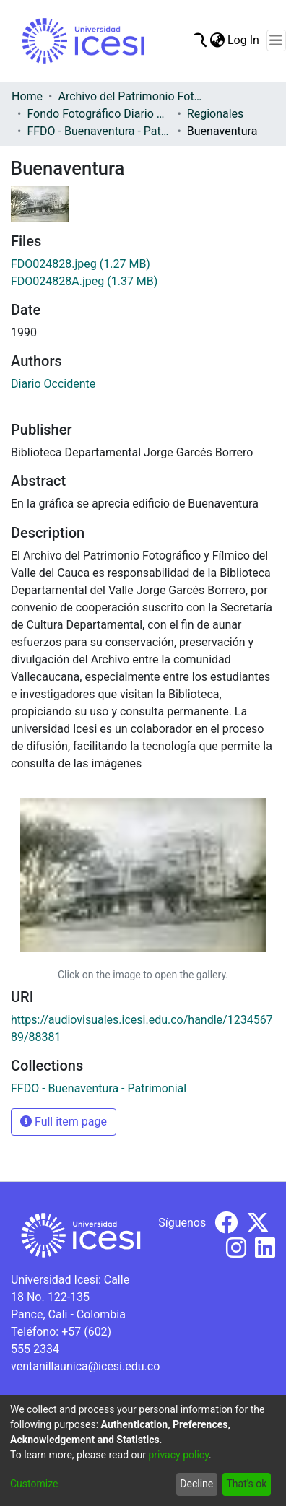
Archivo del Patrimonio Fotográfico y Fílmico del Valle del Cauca (130, 96)
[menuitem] (217, 40)
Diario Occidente (53, 384)
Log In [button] (244, 40)
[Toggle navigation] (276, 40)
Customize (34, 1483)
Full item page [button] (63, 1121)
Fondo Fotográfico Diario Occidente (99, 114)
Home (27, 96)
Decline (196, 1483)
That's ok (246, 1483)
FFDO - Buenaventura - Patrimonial (99, 131)
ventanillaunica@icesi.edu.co (85, 1366)
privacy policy (178, 1455)
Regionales (215, 114)
